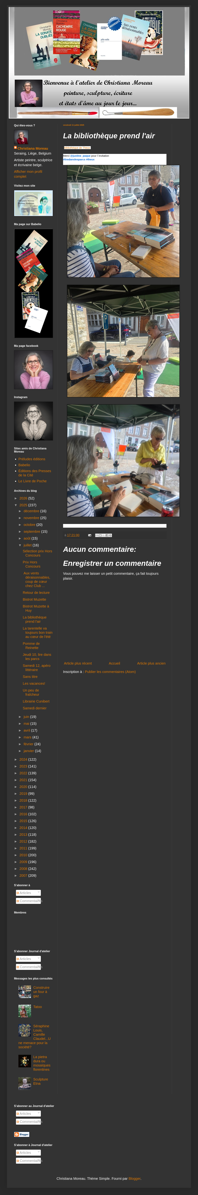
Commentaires (30, 901)
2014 (23, 828)
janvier (29, 751)
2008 (23, 869)
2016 (23, 814)
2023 (23, 766)
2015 (23, 821)
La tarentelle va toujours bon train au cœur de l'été (38, 632)
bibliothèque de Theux (77, 147)
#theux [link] (90, 159)
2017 (23, 807)
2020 (23, 787)
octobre (30, 525)
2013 (23, 834)
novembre (32, 518)
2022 (23, 773)
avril (27, 730)
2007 (23, 875)
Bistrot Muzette (34, 599)
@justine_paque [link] (80, 155)
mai (27, 723)
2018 (23, 800)
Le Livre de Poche (32, 481)
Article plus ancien (151, 663)
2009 (23, 862)
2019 (23, 793)
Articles (24, 893)
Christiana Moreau (33, 148)
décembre (32, 511)
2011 (23, 848)
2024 (23, 759)
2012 (23, 841)
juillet (28, 545)
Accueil (114, 663)
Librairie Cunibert (36, 701)
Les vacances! (34, 683)
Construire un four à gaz (41, 992)
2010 (23, 855)
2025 (23, 505)
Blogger (135, 1178)
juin (27, 717)
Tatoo (37, 1007)
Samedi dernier (35, 708)
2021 (23, 780)
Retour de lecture (36, 593)
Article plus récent (78, 663)
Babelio (24, 465)
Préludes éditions (31, 459)
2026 (23, 498)
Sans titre (30, 677)
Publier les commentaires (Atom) (110, 672)
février (29, 744)
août (27, 538)
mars (28, 737)
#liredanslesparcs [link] (74, 159)
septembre (32, 531)
